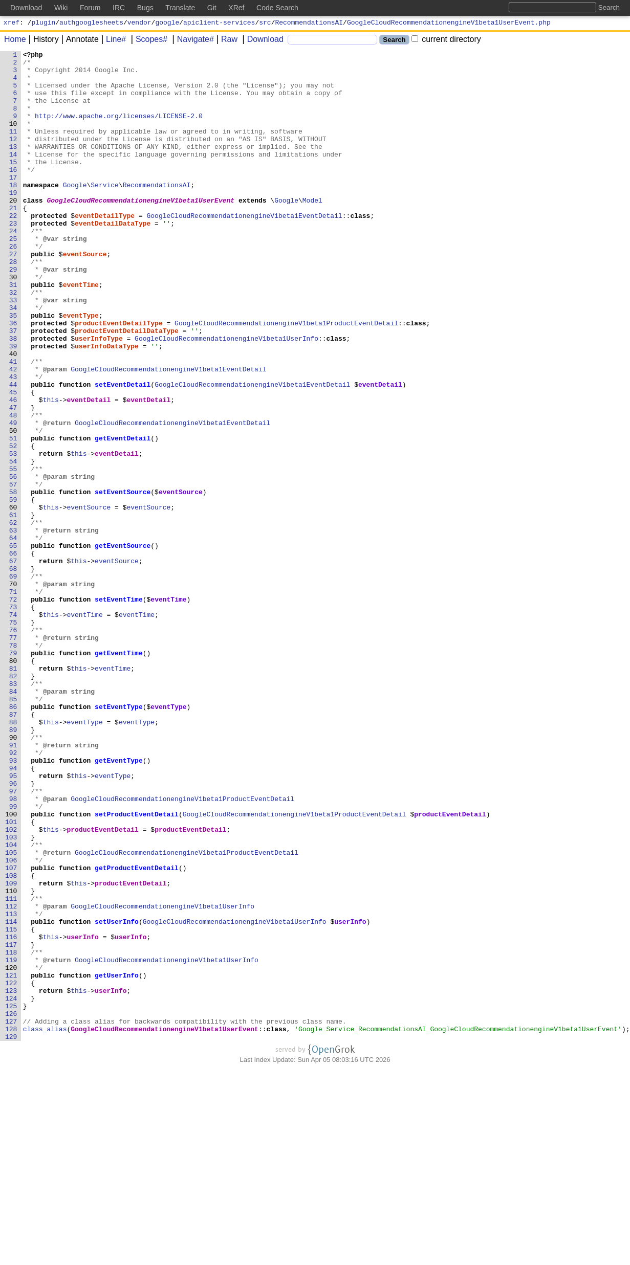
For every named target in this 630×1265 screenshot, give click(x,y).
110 (11, 1059)
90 (13, 875)
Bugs (145, 8)
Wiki (61, 8)
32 (13, 341)
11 (13, 147)
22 (13, 249)
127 (11, 1215)
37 (13, 387)
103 (11, 995)
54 (13, 543)
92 (13, 893)
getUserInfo (117, 1160)
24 (13, 267)
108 (11, 1041)
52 (13, 525)
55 (13, 553)
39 (13, 405)
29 (13, 313)
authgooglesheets (91, 23)
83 (13, 810)
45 (13, 460)
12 (13, 157)
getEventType (119, 902)
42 (13, 433)
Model (312, 230)
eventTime (81, 332)
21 (13, 240)
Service (105, 212)
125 (11, 1197)
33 (13, 350)
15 (13, 184)
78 (13, 764)
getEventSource (123, 645)
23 (13, 258)
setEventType (119, 838)
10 (13, 138)
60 (13, 599)
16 (13, 193)
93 (13, 902)
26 (13, 286)
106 (11, 1022)
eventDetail (381, 451)
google (167, 23)
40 (13, 414)
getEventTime (119, 774)
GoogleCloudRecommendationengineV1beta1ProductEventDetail (287, 378)
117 (11, 1123)
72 (13, 709)
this (51, 470)
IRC (119, 8)
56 (13, 562)
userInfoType (99, 396)
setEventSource (123, 580)
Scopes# (147, 40)
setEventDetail (123, 451)
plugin (44, 23)
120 (11, 1151)
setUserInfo (117, 1096)
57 (13, 571)
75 (13, 737)
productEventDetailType (119, 378)
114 (11, 1096)
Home (15, 40)
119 (11, 1142)
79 (13, 774)
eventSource (85, 295)
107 (11, 1031)
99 (13, 958)
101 (11, 976)
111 (11, 1068)
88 (13, 856)
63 (13, 626)
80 (13, 783)
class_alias (45, 1225)
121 (11, 1160)
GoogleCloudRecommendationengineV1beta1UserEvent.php (449, 23)
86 (13, 838)
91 (13, 884)
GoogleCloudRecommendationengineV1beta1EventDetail (244, 249)
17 (13, 203)
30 (13, 322)
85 (13, 829)
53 (13, 534)
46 (13, 470)
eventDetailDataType (113, 258)
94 (13, 912)
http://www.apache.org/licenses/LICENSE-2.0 (119, 129)
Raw (225, 40)
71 (13, 700)
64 (13, 635)
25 (13, 276)
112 (11, 1077)
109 (11, 1050)
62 (13, 617)
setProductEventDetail (137, 967)
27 (13, 295)
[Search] (332, 41)
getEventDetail (123, 516)
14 (13, 175)
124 (11, 1188)
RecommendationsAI (309, 23)
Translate (180, 8)
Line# (112, 40)
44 (13, 451)
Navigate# (192, 40)
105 (11, 1013)
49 (13, 497)
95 (13, 921)
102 (11, 985)
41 (13, 424)
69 (13, 681)
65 (13, 645)
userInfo (350, 1096)
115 (11, 1105)
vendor (139, 23)
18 (13, 212)
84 (13, 820)
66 (13, 654)
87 (13, 847)
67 (13, 663)
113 (11, 1087)
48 (13, 488)
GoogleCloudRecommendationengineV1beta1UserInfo (227, 396)
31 (13, 332)
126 (11, 1206)
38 (13, 396)
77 (13, 755)
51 (13, 516)
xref (11, 23)
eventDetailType (105, 249)
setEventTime (119, 709)
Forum (90, 8)
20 (13, 230)
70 (13, 691)
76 (13, 746)
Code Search (277, 8)
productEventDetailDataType (127, 387)
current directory (446, 40)
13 (13, 166)
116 (11, 1114)
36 (13, 378)
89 (13, 866)
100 (11, 967)
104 (11, 1004)
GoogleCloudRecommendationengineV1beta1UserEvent (141, 230)
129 (11, 1234)
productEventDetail (450, 967)
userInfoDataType (107, 405)
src (265, 23)
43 (13, 442)
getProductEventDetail (137, 1031)
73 (13, 718)
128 (11, 1225)
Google (75, 212)
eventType (81, 368)
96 (13, 930)
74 (13, 728)
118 (11, 1133)
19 (13, 221)
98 (13, 948)
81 (13, 792)
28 (13, 304)
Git (211, 8)
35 (13, 368)
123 (11, 1179)
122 (11, 1169)
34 (13, 359)
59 (13, 589)
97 (13, 939)
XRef (236, 8)
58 (13, 580)
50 (13, 507)
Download (262, 40)
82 (13, 801)
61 (13, 608)
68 (13, 672)
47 (13, 479)
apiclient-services (219, 23)
